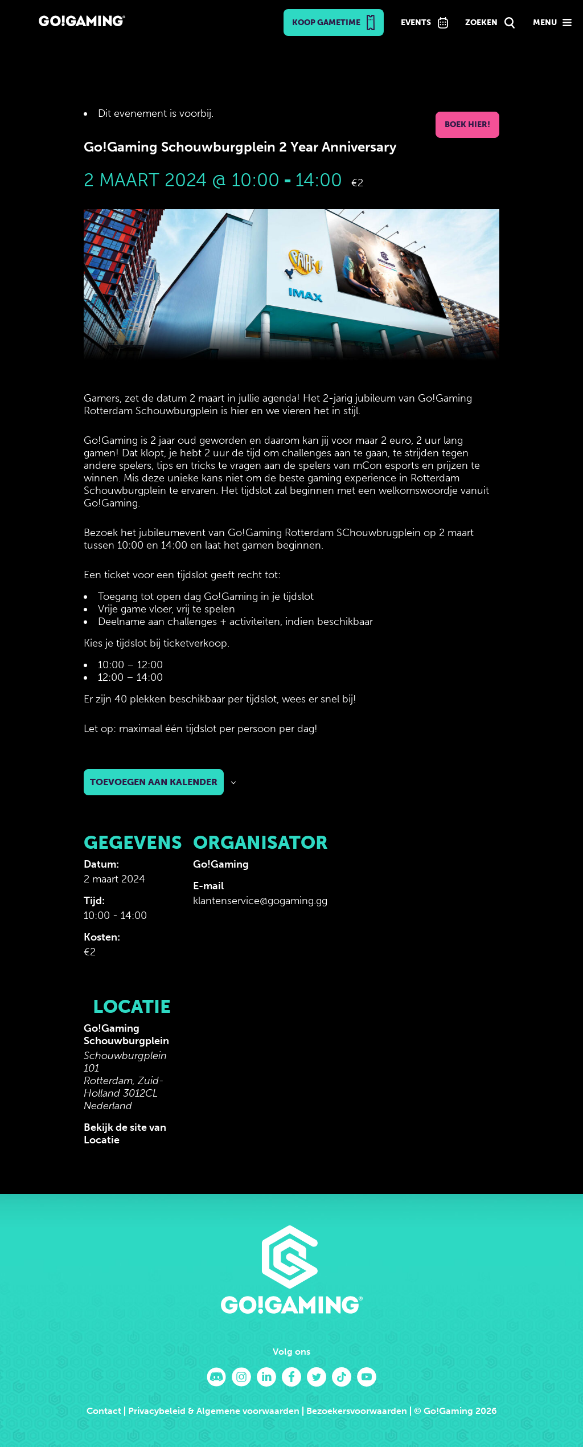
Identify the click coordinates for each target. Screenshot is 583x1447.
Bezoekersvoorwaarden (356, 1410)
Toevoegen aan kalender (153, 781)
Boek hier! (467, 124)
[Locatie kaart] (253, 1056)
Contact (104, 1410)
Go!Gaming (221, 864)
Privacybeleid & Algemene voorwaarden (213, 1410)
